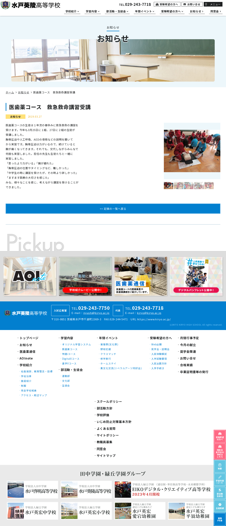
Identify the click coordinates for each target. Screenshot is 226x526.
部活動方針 (105, 408)
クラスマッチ (108, 354)
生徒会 (66, 385)
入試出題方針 (159, 363)
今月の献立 (188, 345)
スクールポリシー (109, 401)
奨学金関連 (188, 351)
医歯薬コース (70, 349)
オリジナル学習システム (76, 344)
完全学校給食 (29, 390)
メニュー (215, 4)
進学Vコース (69, 363)
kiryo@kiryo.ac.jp (149, 313)
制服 (23, 385)
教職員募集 (105, 442)
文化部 (66, 380)
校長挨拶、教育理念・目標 (37, 371)
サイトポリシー (108, 435)
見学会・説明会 (160, 349)
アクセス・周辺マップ (34, 395)
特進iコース (69, 354)
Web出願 (156, 344)
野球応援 (105, 349)
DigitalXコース (71, 358)
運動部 (66, 376)
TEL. (135, 5)
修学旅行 (105, 358)
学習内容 (67, 338)
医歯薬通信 (27, 351)
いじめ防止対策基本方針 (114, 421)
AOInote (26, 358)
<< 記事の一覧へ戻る (113, 208)
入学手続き (158, 368)
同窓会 (101, 449)
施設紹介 (26, 381)
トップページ (29, 338)
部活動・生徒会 (72, 369)
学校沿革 (26, 376)
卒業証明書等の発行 (194, 372)
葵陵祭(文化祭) (109, 344)
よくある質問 (106, 428)
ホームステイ (108, 363)
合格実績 (186, 365)
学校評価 (103, 415)
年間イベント (108, 338)
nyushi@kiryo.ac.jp (96, 313)
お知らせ (23, 92)
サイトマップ (106, 455)
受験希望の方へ (169, 4)
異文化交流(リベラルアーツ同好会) (121, 368)
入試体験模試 (159, 354)
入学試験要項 (159, 358)
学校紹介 (26, 365)
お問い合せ (194, 4)
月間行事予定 (189, 338)
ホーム (10, 92)
